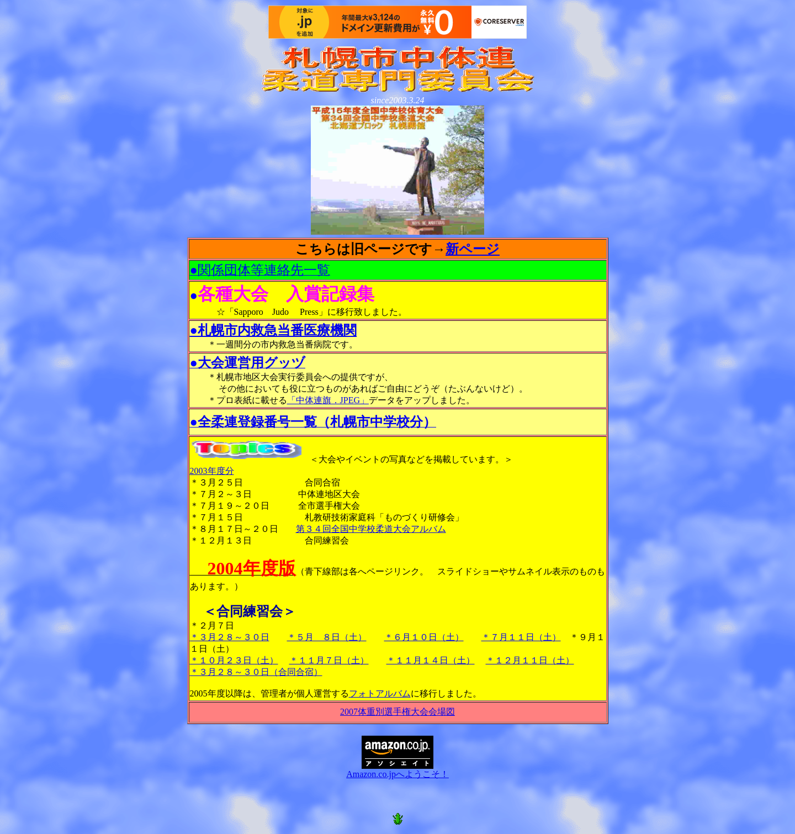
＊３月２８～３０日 (229, 637)
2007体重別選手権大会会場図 (397, 711)
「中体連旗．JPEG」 (328, 400)
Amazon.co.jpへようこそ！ (397, 770)
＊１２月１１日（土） (530, 660)
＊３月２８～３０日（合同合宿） (256, 672)
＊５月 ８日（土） (327, 637)
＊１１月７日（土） (329, 660)
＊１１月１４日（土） (430, 660)
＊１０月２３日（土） (234, 660)
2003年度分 (212, 471)
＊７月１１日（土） (521, 637)
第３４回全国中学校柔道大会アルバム (371, 529)
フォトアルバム (380, 693)
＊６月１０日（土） (424, 637)
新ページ (473, 249)
